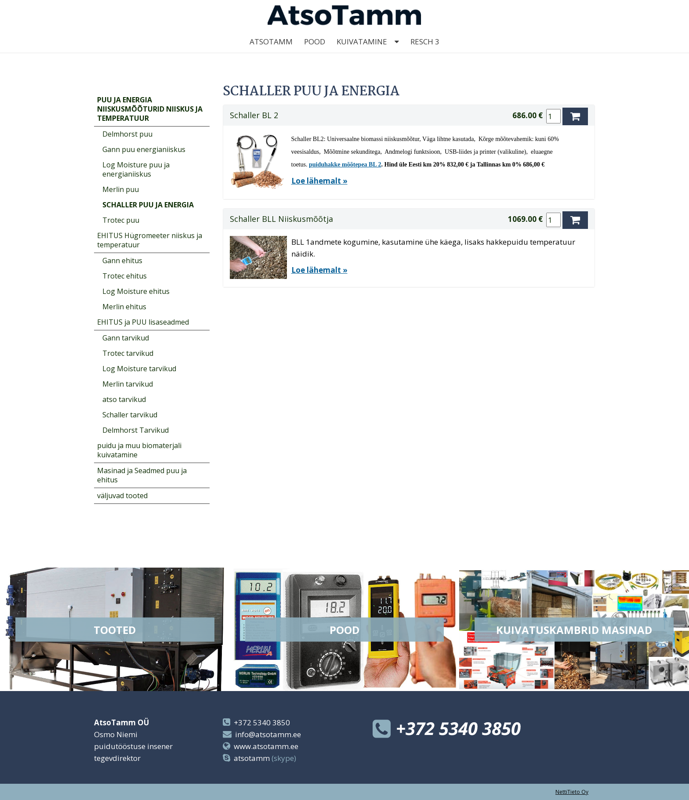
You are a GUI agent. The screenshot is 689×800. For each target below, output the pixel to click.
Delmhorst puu (127, 134)
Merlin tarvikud (127, 384)
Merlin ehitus (124, 306)
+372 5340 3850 (262, 722)
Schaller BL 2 (254, 115)
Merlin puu (120, 189)
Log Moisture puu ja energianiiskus (136, 169)
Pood (314, 52)
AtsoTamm (271, 52)
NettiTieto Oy (571, 792)
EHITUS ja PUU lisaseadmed (143, 322)
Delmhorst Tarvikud (135, 430)
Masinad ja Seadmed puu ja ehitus (142, 475)
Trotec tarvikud (127, 353)
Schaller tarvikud (129, 415)
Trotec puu (120, 220)
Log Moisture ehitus (136, 291)
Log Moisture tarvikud (139, 368)
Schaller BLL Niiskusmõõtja (281, 219)
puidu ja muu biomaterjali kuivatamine (139, 450)
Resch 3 (424, 52)
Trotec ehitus (124, 276)
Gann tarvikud (125, 338)
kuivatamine (362, 52)
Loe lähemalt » (319, 181)
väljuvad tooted (122, 495)
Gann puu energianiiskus (143, 149)
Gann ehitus (122, 260)
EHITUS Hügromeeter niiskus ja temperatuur (149, 240)
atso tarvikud (124, 399)
